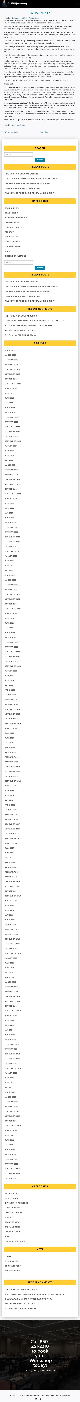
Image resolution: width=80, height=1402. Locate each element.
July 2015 (9, 963)
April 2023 (10, 518)
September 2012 (13, 1126)
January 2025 (11, 422)
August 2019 (11, 728)
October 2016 (12, 891)
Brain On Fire (12, 208)
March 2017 (10, 867)
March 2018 (10, 810)
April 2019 (10, 747)
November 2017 (12, 829)
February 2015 (12, 987)
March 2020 (10, 695)
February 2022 (12, 585)
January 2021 (11, 647)
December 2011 (12, 1169)
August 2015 (11, 958)
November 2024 (12, 432)
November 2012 (12, 1116)
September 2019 (13, 724)
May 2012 (9, 1145)
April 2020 (10, 690)
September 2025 (13, 384)
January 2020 (11, 704)
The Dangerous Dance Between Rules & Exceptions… (32, 179)
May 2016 (9, 915)
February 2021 (12, 642)
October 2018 (12, 776)
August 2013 (11, 1073)
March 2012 (10, 1154)
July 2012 (9, 1135)
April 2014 (10, 1035)
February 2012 (12, 1159)
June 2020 (9, 680)
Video (8, 251)
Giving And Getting (25, 330)
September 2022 (13, 551)
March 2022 (10, 580)
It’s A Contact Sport (11, 132)
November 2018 (12, 771)
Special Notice (12, 242)
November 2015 (12, 944)
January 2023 (11, 532)
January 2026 (11, 364)
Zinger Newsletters (18, 125)
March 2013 (10, 1097)
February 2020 (12, 700)
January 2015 (11, 992)
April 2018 (10, 805)
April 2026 (10, 350)
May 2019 (9, 743)
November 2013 (12, 1059)
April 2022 (10, 575)
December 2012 (12, 1111)
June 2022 (9, 566)
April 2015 (10, 977)
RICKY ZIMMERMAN (13, 321)
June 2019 (9, 738)
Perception (44, 132)
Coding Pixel (65, 1395)
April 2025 (10, 408)
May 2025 (9, 403)
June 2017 (9, 853)
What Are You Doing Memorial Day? (23, 188)
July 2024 (9, 451)
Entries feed (11, 1261)
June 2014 (9, 1025)
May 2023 (9, 513)
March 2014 (10, 1039)
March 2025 (10, 412)
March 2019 (10, 752)
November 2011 (12, 1173)
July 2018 (9, 791)
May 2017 (9, 858)
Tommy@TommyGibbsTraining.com (40, 1370)
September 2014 (13, 1011)
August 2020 (11, 671)
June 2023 (9, 508)
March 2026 (10, 355)
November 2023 (12, 484)
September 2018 (13, 781)
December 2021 (12, 594)
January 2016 (11, 934)
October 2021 (12, 604)
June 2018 (9, 795)
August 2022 (11, 556)
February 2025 (12, 417)
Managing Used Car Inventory (36, 325)
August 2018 (11, 786)
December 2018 (12, 767)
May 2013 (9, 1087)
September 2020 (13, 666)
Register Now (12, 237)
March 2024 (10, 465)
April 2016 (10, 920)
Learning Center (13, 227)
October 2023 (12, 489)
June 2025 (9, 398)
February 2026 (12, 360)
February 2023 (12, 527)
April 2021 (10, 633)
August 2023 (11, 499)
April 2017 (10, 862)
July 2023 (9, 503)
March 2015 (10, 982)
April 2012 (10, 1150)
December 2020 (12, 652)
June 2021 (9, 623)
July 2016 (9, 905)
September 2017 (13, 838)
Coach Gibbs (11, 213)
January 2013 (11, 1106)
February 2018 (12, 814)
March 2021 (10, 637)
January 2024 (11, 475)
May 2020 (9, 685)
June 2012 (9, 1140)
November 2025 (12, 374)
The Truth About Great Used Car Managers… (28, 183)
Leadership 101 (12, 222)
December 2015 (12, 939)
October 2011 (12, 1178)
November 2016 (12, 886)
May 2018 (9, 800)
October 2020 (12, 661)
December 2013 (12, 1054)
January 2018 (11, 819)
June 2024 (9, 455)
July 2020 (9, 676)
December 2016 (12, 881)
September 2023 (13, 494)
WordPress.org (13, 1271)
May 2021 (9, 628)
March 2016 (10, 925)
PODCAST (9, 232)
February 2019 (12, 757)
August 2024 (11, 446)
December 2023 (12, 479)
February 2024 (12, 470)
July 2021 (9, 618)
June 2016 (9, 910)
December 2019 (12, 709)
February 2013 (12, 1102)
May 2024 (9, 460)
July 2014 (9, 1020)
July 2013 (9, 1078)
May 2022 (9, 570)
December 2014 (12, 996)
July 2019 (9, 733)
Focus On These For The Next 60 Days (44, 321)
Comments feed (13, 1266)
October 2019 (12, 719)
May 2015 (9, 972)
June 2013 (9, 1083)
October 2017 (12, 834)
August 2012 (11, 1130)
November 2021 (12, 599)
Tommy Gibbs (34, 18)
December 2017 (12, 824)
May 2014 (9, 1030)
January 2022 (11, 589)
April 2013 (10, 1092)
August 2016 (11, 901)
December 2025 (12, 369)
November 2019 (12, 714)
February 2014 (12, 1044)
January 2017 (11, 877)
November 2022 (12, 542)
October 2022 (12, 546)
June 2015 (9, 968)
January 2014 (11, 1049)
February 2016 (12, 929)
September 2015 (13, 953)
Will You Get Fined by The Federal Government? (30, 193)
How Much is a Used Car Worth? (21, 174)
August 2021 (11, 613)
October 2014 (12, 1006)
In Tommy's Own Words (16, 218)
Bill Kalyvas (11, 325)
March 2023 (10, 522)
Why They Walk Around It (24, 316)
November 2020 (12, 656)
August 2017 (11, 843)
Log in (8, 1256)
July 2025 (9, 393)
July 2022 (9, 561)
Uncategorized (13, 246)
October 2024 (12, 436)
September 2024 (13, 441)
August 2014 (11, 1016)
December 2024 (12, 427)
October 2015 (12, 949)
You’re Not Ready (27, 335)
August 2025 (11, 388)
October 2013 (12, 1063)
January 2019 (11, 762)
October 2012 (12, 1121)
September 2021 (13, 609)
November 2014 (12, 1001)
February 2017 (12, 872)
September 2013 (13, 1068)
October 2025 (12, 379)
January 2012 (11, 1164)
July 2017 (9, 848)
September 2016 (13, 896)
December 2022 (12, 537)
